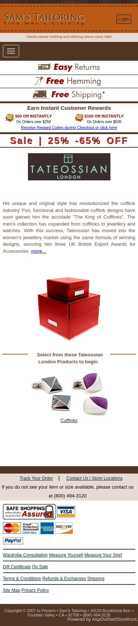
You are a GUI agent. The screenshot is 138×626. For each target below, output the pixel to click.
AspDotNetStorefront (114, 619)
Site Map (11, 590)
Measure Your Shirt (103, 555)
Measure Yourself (66, 555)
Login (123, 19)
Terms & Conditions (22, 578)
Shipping (96, 578)
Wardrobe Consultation (25, 555)
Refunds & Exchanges (64, 578)
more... (38, 251)
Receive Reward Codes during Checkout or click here (69, 127)
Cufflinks (69, 420)
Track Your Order (36, 478)
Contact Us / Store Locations (94, 478)
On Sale (40, 566)
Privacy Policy (35, 590)
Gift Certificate (17, 566)
